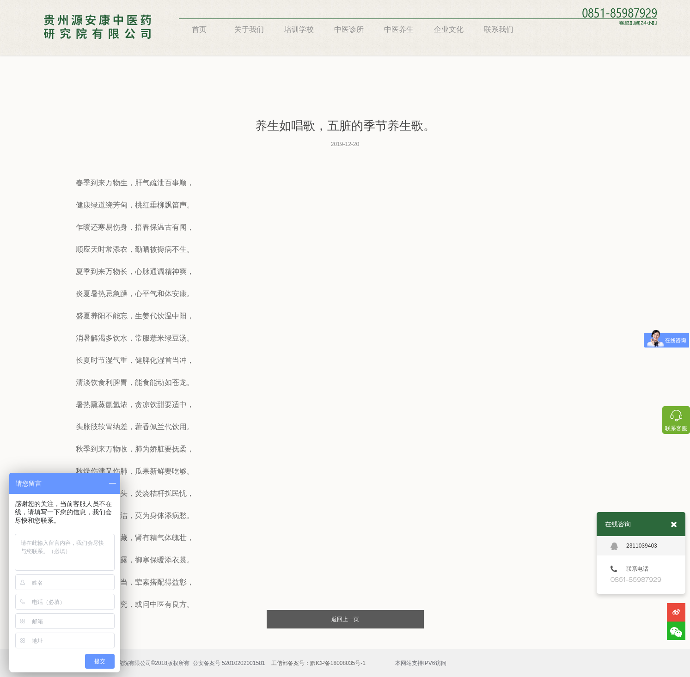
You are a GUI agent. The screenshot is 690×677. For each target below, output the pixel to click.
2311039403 (634, 546)
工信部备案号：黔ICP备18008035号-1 (318, 663)
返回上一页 (345, 619)
